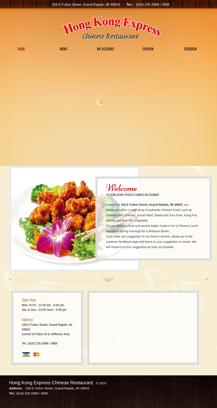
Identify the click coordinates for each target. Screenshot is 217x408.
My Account (105, 48)
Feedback (190, 48)
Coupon (148, 48)
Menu (63, 48)
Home (21, 48)
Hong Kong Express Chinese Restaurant (51, 382)
